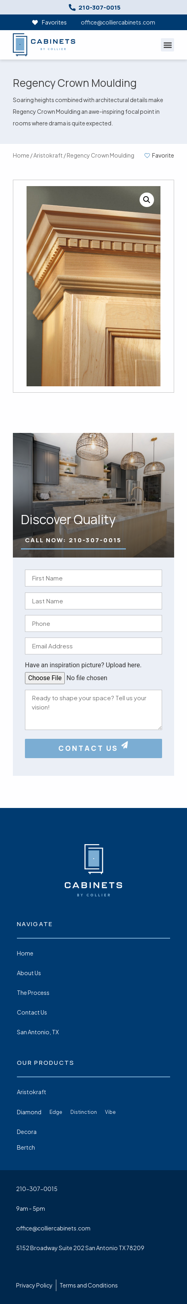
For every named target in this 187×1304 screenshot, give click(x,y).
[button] (167, 44)
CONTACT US (93, 748)
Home (21, 155)
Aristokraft (48, 155)
